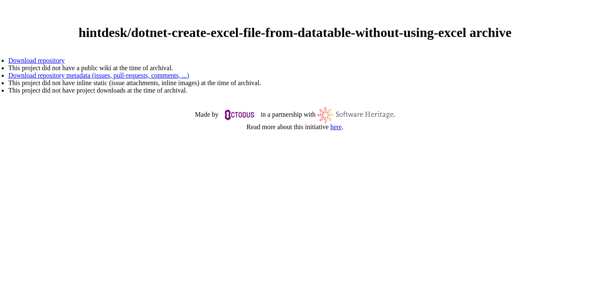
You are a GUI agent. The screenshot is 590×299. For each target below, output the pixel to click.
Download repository (36, 60)
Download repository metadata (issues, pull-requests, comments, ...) (98, 75)
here (336, 126)
